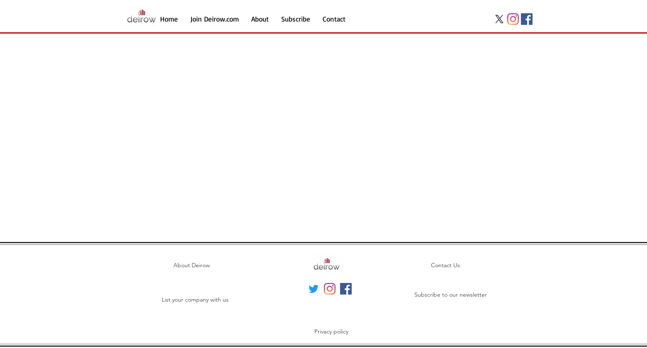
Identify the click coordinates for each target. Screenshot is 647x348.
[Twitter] (313, 289)
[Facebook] (527, 19)
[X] (499, 19)
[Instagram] (513, 19)
